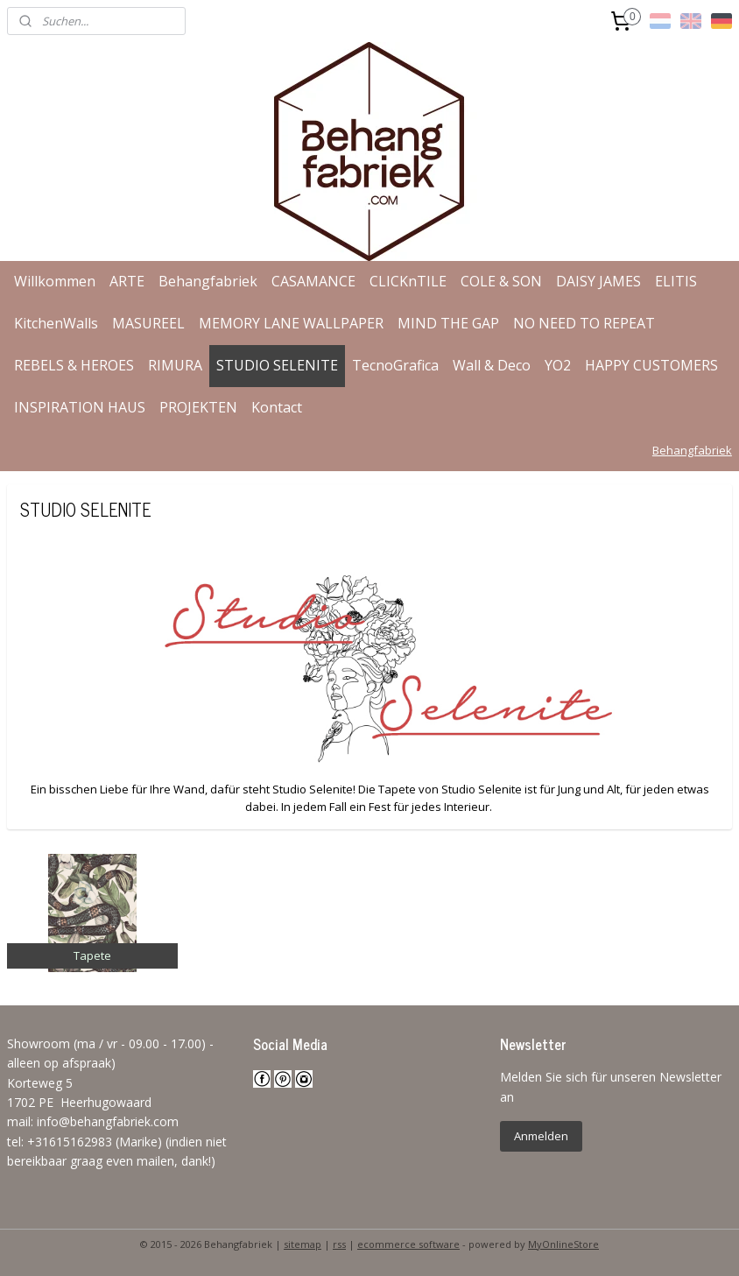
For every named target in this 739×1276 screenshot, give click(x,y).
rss (339, 1244)
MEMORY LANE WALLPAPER (291, 323)
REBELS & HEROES (74, 365)
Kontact (276, 407)
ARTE (126, 281)
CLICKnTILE (408, 281)
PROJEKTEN (198, 407)
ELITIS (676, 281)
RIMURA (175, 365)
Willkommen (54, 281)
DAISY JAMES (598, 281)
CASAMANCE (313, 281)
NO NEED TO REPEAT (584, 323)
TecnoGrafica (395, 365)
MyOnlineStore (563, 1244)
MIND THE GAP (448, 323)
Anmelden (541, 1136)
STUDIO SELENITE (277, 365)
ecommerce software (408, 1244)
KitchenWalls (56, 323)
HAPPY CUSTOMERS (651, 365)
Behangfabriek (207, 281)
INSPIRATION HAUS (79, 407)
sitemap (302, 1244)
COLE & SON (501, 281)
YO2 (558, 365)
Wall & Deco (492, 365)
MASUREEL (148, 323)
